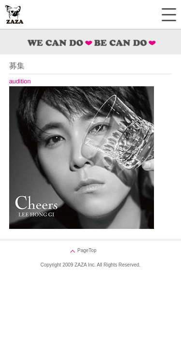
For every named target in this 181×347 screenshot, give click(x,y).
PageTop (86, 250)
